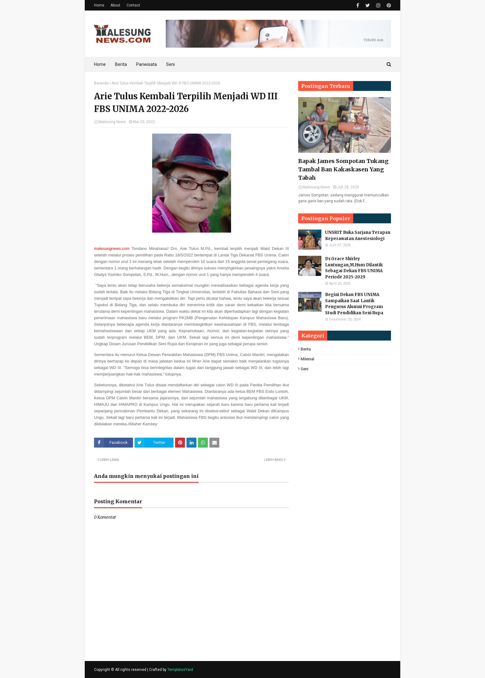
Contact (133, 5)
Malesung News (112, 122)
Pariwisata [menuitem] (146, 64)
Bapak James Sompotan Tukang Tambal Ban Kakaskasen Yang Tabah (343, 169)
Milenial (307, 359)
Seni (304, 369)
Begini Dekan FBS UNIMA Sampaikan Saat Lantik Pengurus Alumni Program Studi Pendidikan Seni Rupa (354, 303)
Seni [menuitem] (170, 64)
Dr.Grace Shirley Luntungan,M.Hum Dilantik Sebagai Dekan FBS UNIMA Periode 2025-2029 (354, 268)
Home (99, 5)
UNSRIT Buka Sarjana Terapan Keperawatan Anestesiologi (357, 235)
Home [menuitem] (100, 64)
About (115, 5)
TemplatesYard (180, 669)
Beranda (101, 83)
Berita (306, 349)
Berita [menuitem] (121, 64)
